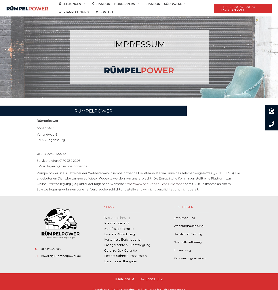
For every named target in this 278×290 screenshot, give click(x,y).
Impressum (124, 274)
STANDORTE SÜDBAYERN (160, 3)
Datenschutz (151, 274)
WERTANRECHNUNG (73, 8)
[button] (242, 6)
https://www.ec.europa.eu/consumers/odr (155, 179)
